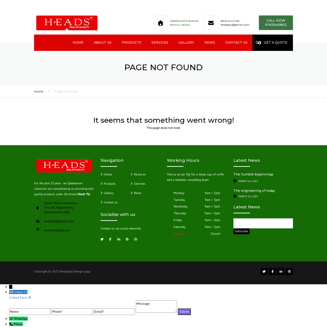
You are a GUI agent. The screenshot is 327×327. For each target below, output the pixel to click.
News (209, 42)
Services (159, 42)
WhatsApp (21, 319)
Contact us (236, 42)
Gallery (186, 42)
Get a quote (273, 42)
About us (102, 42)
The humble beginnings (253, 174)
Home (78, 42)
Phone (18, 324)
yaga (87, 271)
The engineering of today (254, 191)
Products (131, 42)
